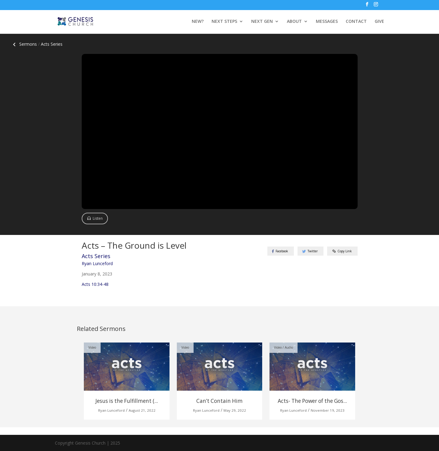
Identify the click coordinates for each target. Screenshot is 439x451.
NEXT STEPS (224, 21)
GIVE (379, 21)
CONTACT (356, 21)
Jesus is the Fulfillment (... (126, 400)
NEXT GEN (262, 21)
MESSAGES (327, 21)
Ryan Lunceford (97, 263)
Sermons (24, 44)
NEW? (198, 21)
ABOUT (294, 21)
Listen (98, 218)
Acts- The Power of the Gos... (312, 400)
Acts (51, 44)
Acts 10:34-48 (95, 284)
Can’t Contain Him (219, 400)
